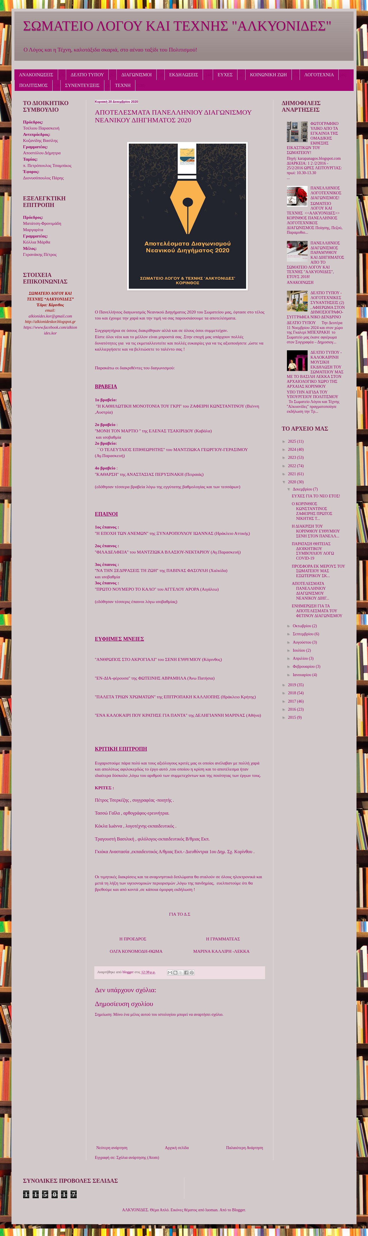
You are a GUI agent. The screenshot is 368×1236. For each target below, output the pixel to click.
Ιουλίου (299, 650)
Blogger (238, 1210)
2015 (292, 717)
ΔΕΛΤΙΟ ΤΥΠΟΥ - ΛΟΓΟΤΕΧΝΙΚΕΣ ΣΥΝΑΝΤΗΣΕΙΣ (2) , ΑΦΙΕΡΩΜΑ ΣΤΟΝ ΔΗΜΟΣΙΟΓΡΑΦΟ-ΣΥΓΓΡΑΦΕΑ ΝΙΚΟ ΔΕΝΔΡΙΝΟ (316, 305)
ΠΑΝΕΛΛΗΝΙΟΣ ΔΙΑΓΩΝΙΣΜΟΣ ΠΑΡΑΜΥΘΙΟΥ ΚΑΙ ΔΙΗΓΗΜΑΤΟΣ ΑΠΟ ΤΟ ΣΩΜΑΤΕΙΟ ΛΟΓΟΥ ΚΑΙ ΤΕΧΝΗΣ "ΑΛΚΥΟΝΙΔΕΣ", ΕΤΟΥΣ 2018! (315, 260)
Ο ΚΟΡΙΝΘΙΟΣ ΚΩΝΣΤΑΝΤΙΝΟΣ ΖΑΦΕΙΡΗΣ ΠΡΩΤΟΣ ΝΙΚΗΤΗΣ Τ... (312, 511)
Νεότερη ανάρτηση (111, 1148)
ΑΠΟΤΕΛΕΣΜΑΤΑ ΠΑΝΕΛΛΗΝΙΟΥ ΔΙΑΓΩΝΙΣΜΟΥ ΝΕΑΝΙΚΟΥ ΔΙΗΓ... (310, 590)
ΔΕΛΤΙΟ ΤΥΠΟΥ (87, 74)
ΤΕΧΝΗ (123, 85)
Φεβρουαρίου (304, 666)
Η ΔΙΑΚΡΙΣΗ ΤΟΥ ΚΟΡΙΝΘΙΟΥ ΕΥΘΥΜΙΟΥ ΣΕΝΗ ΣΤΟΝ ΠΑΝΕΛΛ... (316, 531)
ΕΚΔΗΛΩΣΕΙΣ (183, 74)
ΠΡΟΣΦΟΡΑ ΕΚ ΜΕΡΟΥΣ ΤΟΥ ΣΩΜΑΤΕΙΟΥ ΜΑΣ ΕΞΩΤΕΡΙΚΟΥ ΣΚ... (318, 571)
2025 (292, 441)
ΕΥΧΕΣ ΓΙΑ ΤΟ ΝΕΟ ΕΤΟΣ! (316, 496)
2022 (292, 466)
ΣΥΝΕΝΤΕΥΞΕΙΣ (82, 85)
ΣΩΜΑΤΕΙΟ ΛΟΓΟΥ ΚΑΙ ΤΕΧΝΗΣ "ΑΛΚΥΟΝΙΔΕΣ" (177, 25)
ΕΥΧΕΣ (225, 74)
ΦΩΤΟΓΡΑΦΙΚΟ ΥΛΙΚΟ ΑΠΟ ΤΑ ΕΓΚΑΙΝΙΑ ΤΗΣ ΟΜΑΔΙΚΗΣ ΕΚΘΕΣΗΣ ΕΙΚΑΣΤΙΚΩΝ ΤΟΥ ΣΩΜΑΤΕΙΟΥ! (313, 138)
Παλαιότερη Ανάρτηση (244, 1148)
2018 (292, 693)
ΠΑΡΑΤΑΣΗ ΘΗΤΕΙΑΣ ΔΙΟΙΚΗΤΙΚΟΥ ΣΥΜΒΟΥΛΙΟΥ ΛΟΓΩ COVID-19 (313, 551)
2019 (292, 685)
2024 (292, 449)
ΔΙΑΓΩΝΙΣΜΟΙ (136, 74)
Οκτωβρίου (302, 626)
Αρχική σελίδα (177, 1148)
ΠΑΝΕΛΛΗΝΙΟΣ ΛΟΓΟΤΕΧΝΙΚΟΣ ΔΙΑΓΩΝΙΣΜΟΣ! (325, 193)
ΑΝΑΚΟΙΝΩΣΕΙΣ (36, 74)
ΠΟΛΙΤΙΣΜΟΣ (33, 85)
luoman (212, 1210)
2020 (292, 482)
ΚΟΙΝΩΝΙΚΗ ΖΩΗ (268, 74)
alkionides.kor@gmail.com (50, 316)
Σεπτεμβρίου (303, 634)
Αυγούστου (302, 642)
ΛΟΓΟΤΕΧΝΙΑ (319, 74)
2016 (292, 709)
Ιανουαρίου (302, 675)
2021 (292, 474)
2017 (292, 701)
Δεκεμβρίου (303, 489)
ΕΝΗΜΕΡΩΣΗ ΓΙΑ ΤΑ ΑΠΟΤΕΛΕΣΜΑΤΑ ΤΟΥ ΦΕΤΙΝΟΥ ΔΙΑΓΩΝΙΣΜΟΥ (317, 611)
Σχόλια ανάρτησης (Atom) (137, 1157)
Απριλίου (301, 658)
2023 (292, 457)
